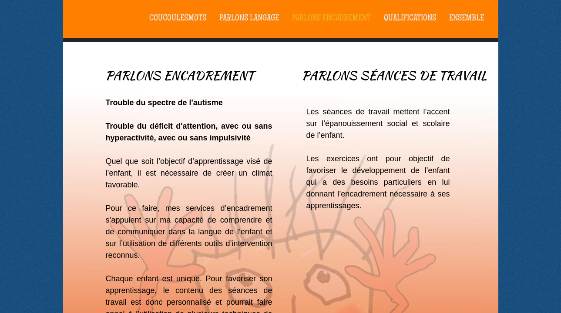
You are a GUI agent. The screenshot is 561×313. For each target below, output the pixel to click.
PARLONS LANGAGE (249, 18)
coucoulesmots (177, 18)
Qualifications (410, 18)
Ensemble (466, 18)
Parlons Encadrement (331, 18)
